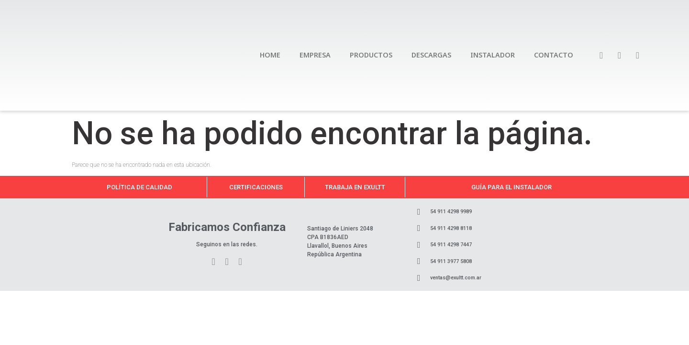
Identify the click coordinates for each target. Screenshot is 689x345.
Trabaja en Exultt (355, 187)
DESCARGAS (431, 54)
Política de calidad (139, 187)
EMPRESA (315, 54)
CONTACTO (553, 54)
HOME (270, 54)
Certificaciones (256, 187)
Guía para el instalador (511, 187)
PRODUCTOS (371, 54)
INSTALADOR (492, 54)
